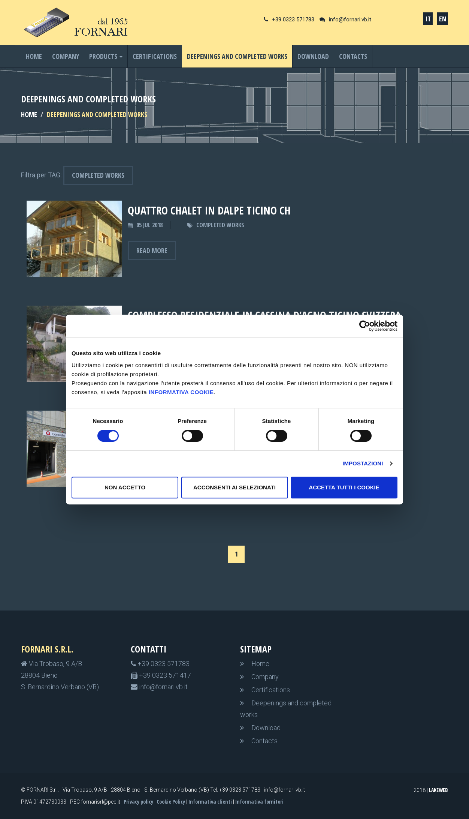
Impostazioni (362, 463)
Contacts (353, 56)
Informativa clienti (210, 801)
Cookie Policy (171, 801)
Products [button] (105, 56)
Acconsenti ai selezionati (234, 487)
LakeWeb (438, 790)
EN (442, 18)
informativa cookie (181, 392)
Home (34, 56)
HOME (29, 114)
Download (313, 56)
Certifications (155, 56)
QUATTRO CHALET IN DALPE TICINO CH (209, 210)
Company (65, 56)
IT (428, 18)
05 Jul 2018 (149, 225)
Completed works (98, 175)
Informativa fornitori (259, 801)
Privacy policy (138, 801)
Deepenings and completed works (237, 56)
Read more (151, 250)
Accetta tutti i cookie (344, 487)
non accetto (125, 487)
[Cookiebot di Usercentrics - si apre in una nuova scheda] (364, 326)
